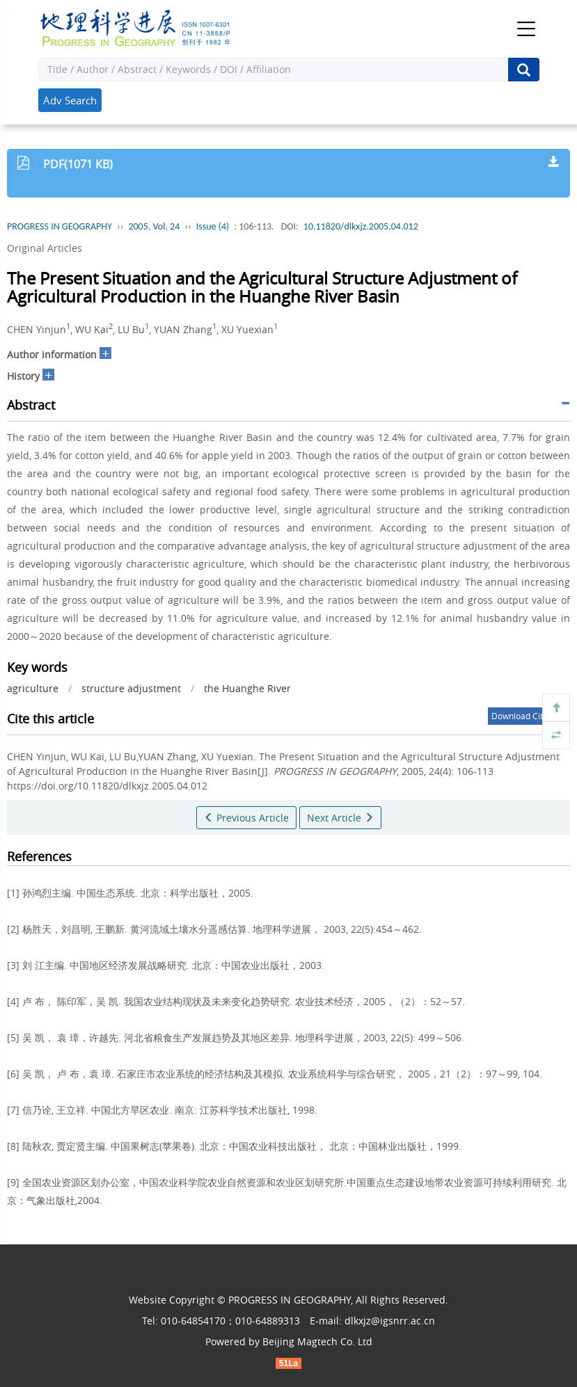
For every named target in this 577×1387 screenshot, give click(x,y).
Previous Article (246, 817)
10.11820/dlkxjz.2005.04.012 (360, 226)
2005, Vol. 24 (154, 226)
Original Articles (44, 248)
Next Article (340, 817)
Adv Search (70, 100)
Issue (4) (213, 226)
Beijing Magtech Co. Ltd (317, 1341)
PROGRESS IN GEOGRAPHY (59, 226)
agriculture (32, 688)
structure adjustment (131, 688)
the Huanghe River (247, 688)
